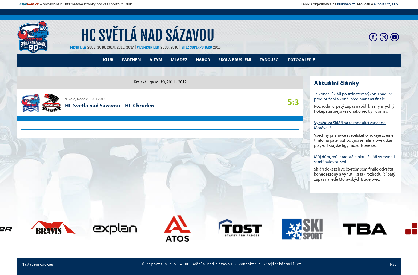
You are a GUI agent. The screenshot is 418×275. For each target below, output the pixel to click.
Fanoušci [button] (270, 60)
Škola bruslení (234, 60)
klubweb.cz (346, 4)
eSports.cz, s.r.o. (386, 4)
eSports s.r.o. (162, 264)
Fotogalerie (301, 60)
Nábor (203, 60)
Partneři (131, 60)
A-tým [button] (156, 60)
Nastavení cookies (37, 264)
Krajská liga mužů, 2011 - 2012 (160, 82)
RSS (393, 264)
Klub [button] (108, 60)
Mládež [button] (179, 60)
